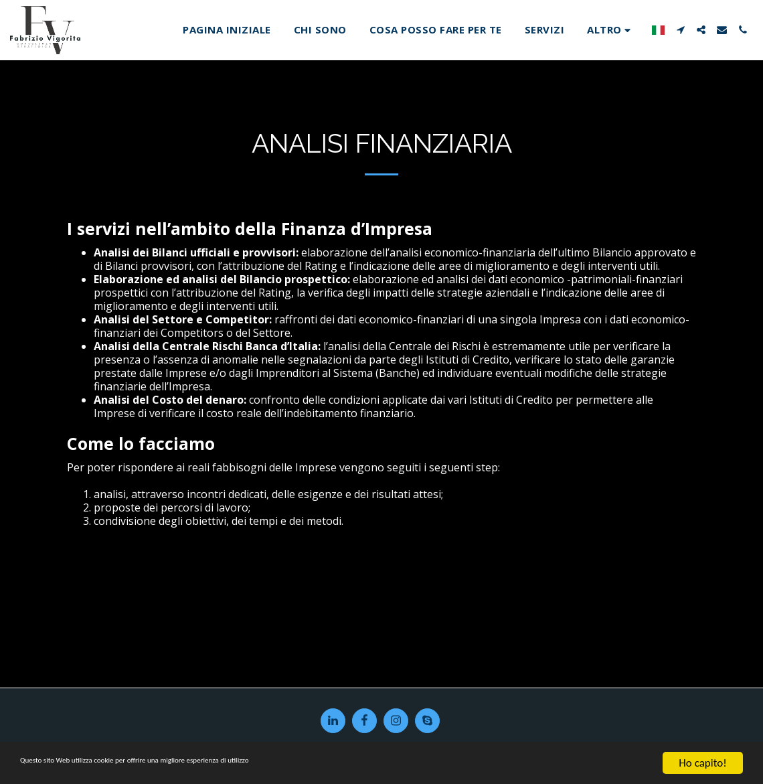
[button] (680, 30)
